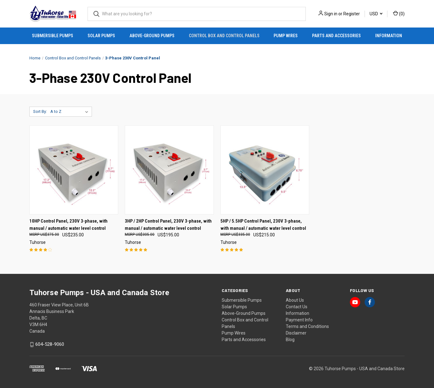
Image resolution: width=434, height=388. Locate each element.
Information (388, 35)
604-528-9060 (49, 344)
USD (376, 13)
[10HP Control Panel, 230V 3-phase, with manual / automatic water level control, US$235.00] (74, 170)
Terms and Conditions (307, 326)
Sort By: (40, 111)
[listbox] (70, 111)
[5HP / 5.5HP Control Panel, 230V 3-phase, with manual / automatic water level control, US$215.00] (265, 170)
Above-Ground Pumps (151, 35)
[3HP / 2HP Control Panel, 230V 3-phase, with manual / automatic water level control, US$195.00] (169, 170)
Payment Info (299, 319)
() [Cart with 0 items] (399, 13)
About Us (295, 300)
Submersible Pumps (52, 35)
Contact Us (296, 306)
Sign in (330, 13)
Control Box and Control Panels (224, 35)
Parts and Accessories (336, 35)
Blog (290, 339)
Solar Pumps (101, 35)
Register (351, 13)
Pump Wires (286, 35)
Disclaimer (296, 332)
